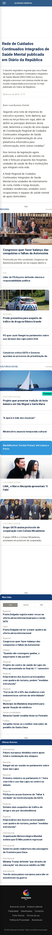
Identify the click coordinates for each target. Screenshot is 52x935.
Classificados (26, 911)
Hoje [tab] (10, 605)
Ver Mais (48, 209)
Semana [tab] (26, 605)
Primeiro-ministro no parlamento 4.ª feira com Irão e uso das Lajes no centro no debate (25, 781)
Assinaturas (37, 920)
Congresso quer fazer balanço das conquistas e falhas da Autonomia (26, 251)
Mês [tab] (41, 605)
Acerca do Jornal (17, 907)
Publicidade (13, 911)
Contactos (39, 911)
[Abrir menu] (4, 3)
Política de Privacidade (19, 920)
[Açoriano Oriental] (26, 900)
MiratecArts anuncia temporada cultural (25, 431)
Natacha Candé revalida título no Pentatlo (25, 715)
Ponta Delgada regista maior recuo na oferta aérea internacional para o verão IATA (24, 618)
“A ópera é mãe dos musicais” (19, 418)
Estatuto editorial (34, 907)
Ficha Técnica (18, 915)
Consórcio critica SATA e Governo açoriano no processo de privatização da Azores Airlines (25, 356)
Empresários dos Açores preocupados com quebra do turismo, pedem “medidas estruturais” (25, 680)
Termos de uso (33, 915)
